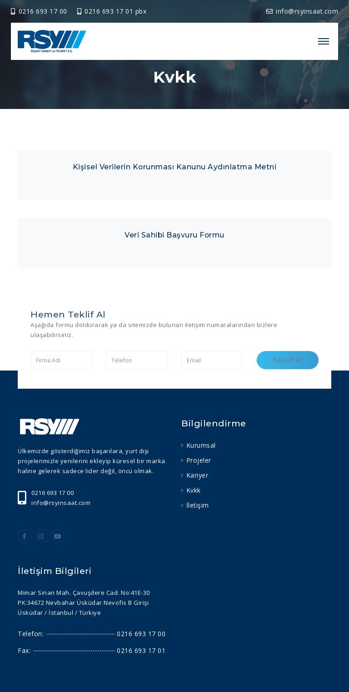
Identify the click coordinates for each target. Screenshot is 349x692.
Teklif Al (287, 367)
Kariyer (197, 475)
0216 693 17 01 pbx (112, 11)
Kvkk (193, 490)
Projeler (198, 460)
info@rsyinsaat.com (302, 11)
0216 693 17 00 (40, 11)
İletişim (197, 505)
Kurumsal (201, 445)
